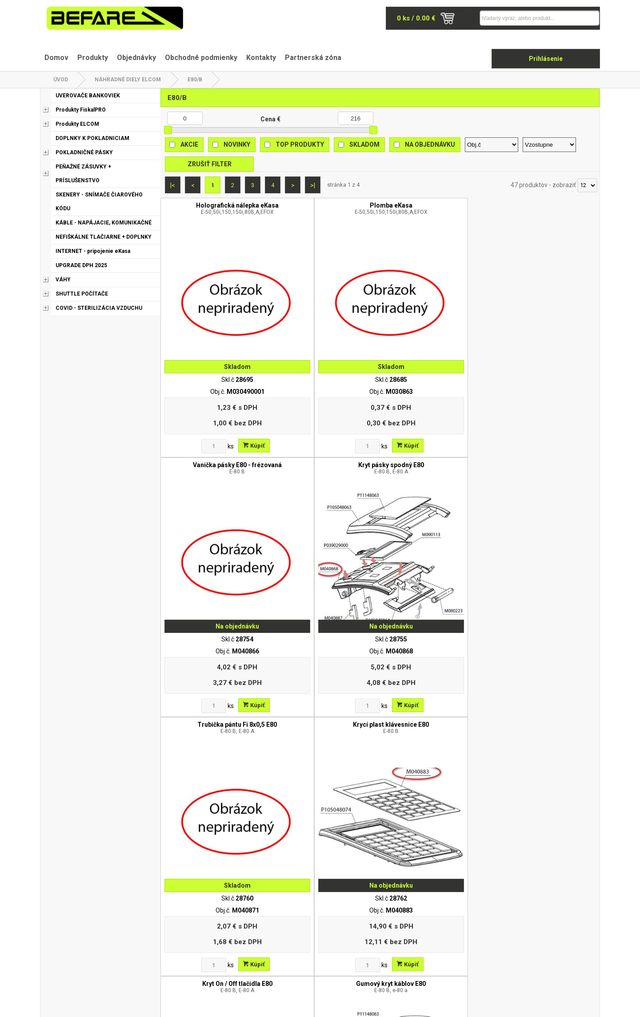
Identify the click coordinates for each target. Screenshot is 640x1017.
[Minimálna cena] (185, 118)
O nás (239, 909)
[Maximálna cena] (355, 118)
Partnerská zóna (313, 57)
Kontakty (261, 57)
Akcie (189, 144)
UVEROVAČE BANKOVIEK (88, 95)
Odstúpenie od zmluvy (262, 943)
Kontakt (429, 920)
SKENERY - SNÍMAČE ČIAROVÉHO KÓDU (99, 202)
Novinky (237, 144)
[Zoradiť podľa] (491, 144)
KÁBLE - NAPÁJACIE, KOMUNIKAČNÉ (104, 223)
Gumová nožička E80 (215, 640)
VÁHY (63, 279)
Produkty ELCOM (77, 124)
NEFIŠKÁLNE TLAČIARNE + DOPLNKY (104, 237)
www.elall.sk (583, 1005)
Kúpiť (232, 402)
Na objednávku (430, 144)
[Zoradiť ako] (549, 144)
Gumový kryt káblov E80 (545, 424)
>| (312, 185)
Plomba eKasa (325, 208)
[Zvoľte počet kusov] (192, 403)
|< (172, 185)
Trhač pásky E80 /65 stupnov (545, 640)
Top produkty (300, 144)
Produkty (92, 57)
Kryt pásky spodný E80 (545, 208)
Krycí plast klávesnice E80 (325, 424)
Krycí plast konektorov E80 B (435, 640)
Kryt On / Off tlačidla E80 (435, 424)
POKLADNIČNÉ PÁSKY (84, 152)
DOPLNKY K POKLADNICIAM (92, 138)
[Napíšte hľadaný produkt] (522, 18)
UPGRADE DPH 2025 (81, 265)
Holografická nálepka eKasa (215, 208)
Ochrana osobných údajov (267, 920)
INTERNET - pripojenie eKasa (93, 251)
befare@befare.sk (92, 935)
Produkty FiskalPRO (81, 110)
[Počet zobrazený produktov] (587, 185)
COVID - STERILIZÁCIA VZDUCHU (99, 308)
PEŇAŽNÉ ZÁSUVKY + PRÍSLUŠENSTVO (83, 174)
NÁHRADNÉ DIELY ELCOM (128, 79)
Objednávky (136, 57)
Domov (56, 57)
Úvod (60, 79)
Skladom (364, 144)
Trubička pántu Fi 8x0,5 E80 (215, 424)
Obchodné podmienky (201, 57)
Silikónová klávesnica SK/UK (325, 640)
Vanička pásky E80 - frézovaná (435, 208)
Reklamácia (247, 932)
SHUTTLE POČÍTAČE (82, 294)
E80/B (195, 79)
